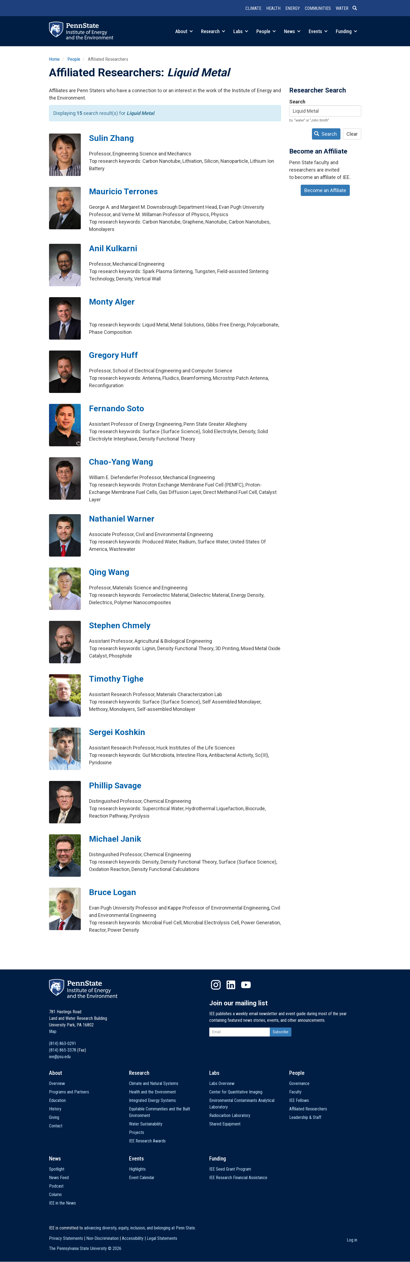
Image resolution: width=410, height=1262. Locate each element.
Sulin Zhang (111, 138)
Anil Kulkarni (113, 248)
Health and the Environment (152, 1092)
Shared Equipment (224, 1124)
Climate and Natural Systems (153, 1083)
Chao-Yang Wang (121, 462)
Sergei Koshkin (117, 732)
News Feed (59, 1177)
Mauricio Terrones (123, 191)
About (184, 31)
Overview (57, 1083)
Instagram (216, 985)
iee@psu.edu (60, 1056)
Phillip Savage (115, 785)
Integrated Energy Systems (152, 1100)
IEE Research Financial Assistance (238, 1177)
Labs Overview (221, 1083)
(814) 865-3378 (62, 1050)
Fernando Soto (116, 408)
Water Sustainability (145, 1124)
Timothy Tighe (116, 679)
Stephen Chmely (119, 625)
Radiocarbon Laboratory (229, 1115)
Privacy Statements (66, 1238)
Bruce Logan (112, 892)
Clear (352, 134)
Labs (240, 31)
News (292, 31)
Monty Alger (112, 301)
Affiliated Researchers (308, 1109)
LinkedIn (231, 985)
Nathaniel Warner (121, 518)
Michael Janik (115, 839)
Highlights (137, 1169)
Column (55, 1194)
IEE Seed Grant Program (230, 1169)
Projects (136, 1132)
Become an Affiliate (325, 190)
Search (297, 102)
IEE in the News (62, 1203)
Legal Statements (162, 1238)
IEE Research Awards (147, 1141)
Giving (54, 1117)
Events (318, 31)
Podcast (56, 1186)
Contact (55, 1125)
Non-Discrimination (102, 1238)
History (55, 1109)
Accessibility (133, 1238)
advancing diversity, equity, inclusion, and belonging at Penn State (139, 1228)
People (266, 31)
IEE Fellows (299, 1100)
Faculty (295, 1092)
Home (54, 59)
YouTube (246, 985)
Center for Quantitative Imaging (235, 1092)
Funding (346, 31)
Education (57, 1100)
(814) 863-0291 (62, 1043)
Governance (299, 1083)
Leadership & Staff (305, 1117)
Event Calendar (141, 1177)
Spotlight (56, 1169)
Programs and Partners (69, 1092)
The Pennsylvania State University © (85, 1248)
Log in (352, 1240)
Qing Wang (109, 572)
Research (213, 31)
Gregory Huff (113, 355)
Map (52, 1031)
